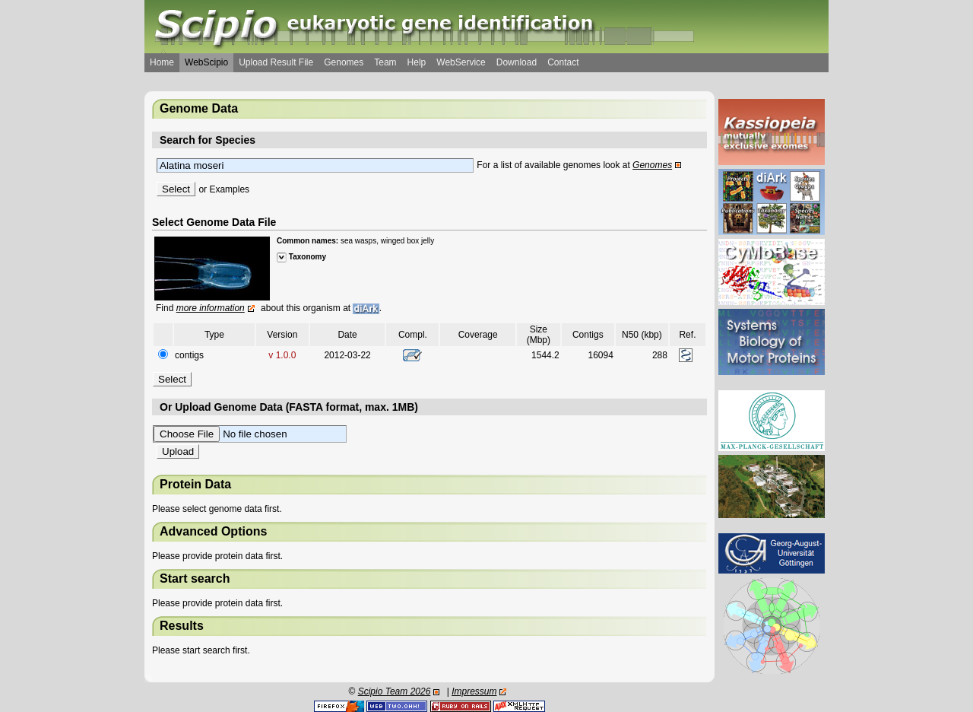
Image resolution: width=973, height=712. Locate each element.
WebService (460, 62)
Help (416, 62)
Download (516, 62)
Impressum (474, 691)
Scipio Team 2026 (394, 691)
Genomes (343, 62)
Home (162, 62)
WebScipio (206, 62)
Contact (562, 62)
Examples (229, 189)
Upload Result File (276, 62)
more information (210, 308)
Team (385, 62)
